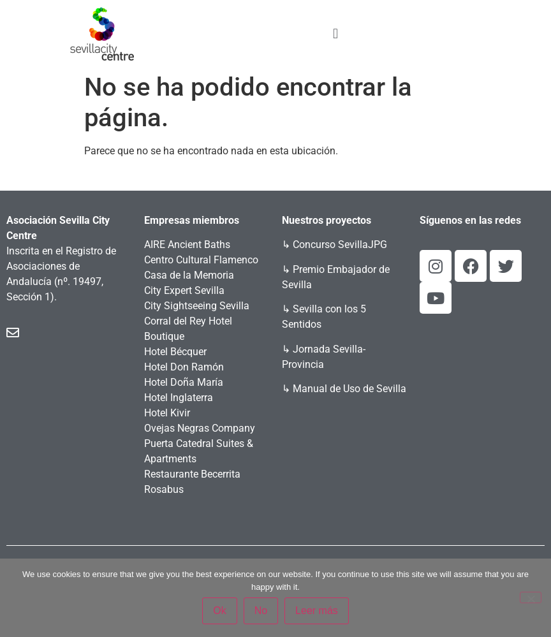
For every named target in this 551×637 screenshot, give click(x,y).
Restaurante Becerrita (192, 474)
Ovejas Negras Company (199, 428)
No (260, 610)
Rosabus (164, 489)
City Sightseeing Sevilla (196, 306)
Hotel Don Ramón (184, 367)
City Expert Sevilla (184, 290)
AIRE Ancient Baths (187, 244)
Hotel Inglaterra (178, 398)
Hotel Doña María (183, 382)
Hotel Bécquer (175, 352)
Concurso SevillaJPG (340, 244)
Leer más (316, 610)
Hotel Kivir (167, 413)
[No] (530, 597)
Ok (219, 610)
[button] (335, 33)
